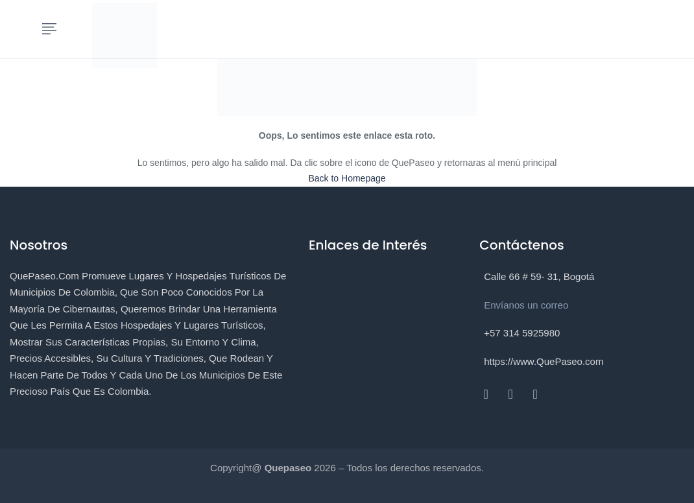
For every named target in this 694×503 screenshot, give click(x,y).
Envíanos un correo (526, 304)
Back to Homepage (346, 178)
